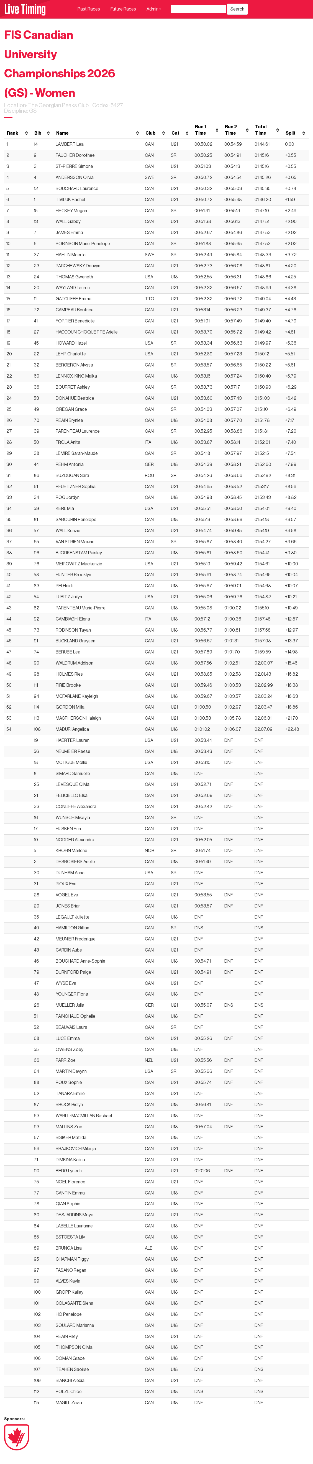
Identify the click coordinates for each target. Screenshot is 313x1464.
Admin (154, 9)
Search (237, 9)
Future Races (123, 9)
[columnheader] (18, 130)
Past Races (89, 9)
